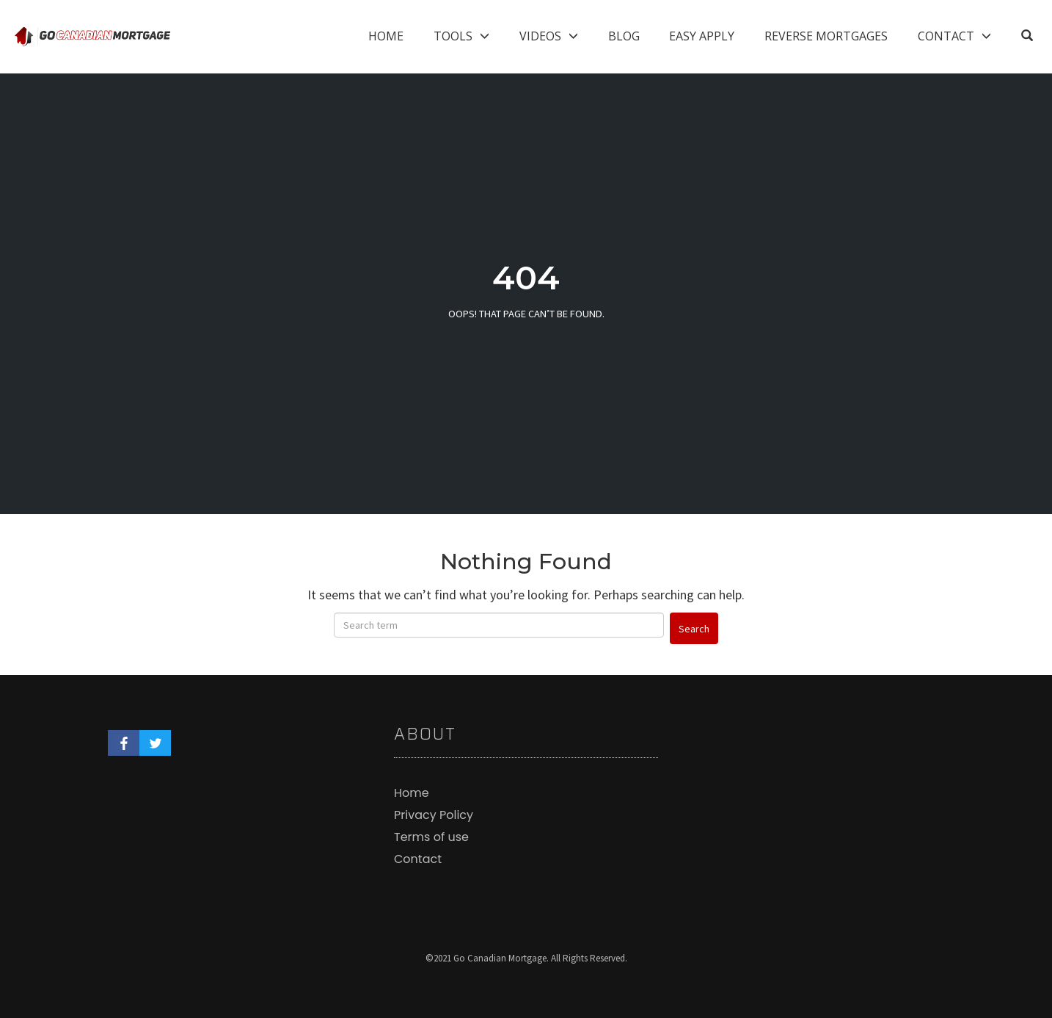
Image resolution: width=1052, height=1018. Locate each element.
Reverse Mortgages (826, 36)
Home (385, 36)
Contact (946, 36)
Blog (624, 36)
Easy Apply (701, 36)
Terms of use (431, 837)
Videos (540, 36)
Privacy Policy (433, 814)
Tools (453, 36)
